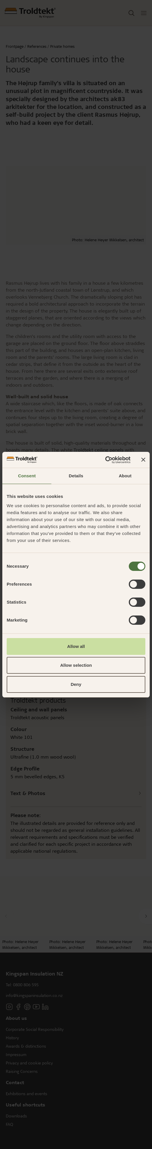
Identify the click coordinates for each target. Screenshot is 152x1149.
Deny (76, 684)
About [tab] (125, 475)
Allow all (76, 646)
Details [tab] (76, 475)
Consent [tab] (27, 475)
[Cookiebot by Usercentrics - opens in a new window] (105, 460)
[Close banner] (143, 460)
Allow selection (76, 665)
